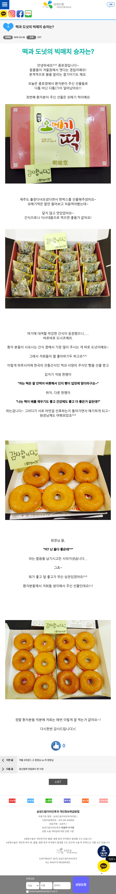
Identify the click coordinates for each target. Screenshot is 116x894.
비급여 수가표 (67, 827)
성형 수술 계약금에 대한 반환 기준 (58, 831)
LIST (58, 782)
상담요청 (80, 885)
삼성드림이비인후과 (48, 811)
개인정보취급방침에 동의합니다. (41, 891)
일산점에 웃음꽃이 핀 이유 (31, 769)
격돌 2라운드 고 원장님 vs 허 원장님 (36, 760)
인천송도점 (103, 800)
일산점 (85, 800)
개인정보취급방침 (69, 811)
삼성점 (31, 800)
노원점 (49, 800)
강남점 (12, 800)
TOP (111, 859)
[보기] (55, 891)
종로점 (67, 800)
